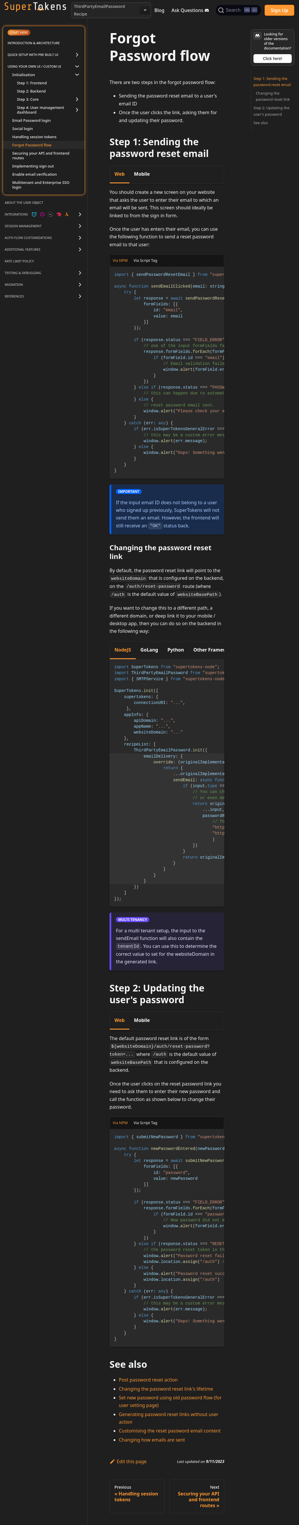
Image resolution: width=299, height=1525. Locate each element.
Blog (159, 10)
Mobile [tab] (142, 174)
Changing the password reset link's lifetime (166, 1389)
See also (260, 122)
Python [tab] (175, 650)
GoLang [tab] (149, 650)
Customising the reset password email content (169, 1430)
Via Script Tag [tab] (145, 260)
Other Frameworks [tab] (215, 650)
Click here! (272, 58)
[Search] (238, 10)
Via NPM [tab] (120, 260)
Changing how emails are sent (152, 1440)
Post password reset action (148, 1380)
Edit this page (128, 1461)
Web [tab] (119, 174)
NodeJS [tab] (122, 650)
